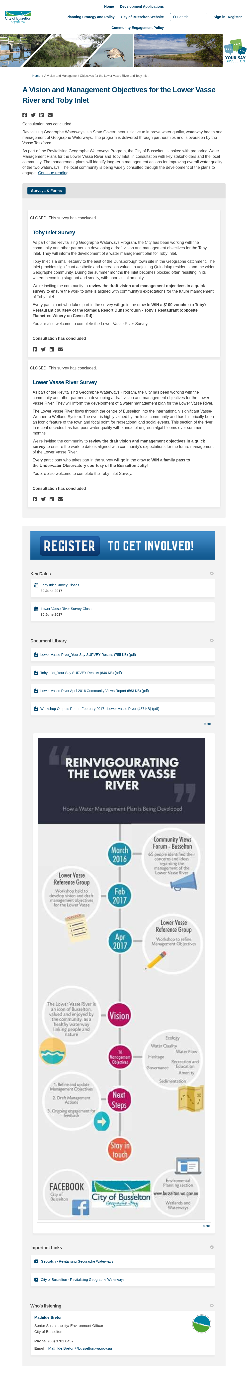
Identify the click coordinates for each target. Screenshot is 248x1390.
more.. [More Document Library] (208, 724)
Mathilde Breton (48, 1317)
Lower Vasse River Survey (65, 382)
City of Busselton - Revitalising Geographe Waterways (83, 1280)
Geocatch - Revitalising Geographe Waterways (77, 1261)
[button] (25, 115)
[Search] (188, 17)
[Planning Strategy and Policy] (90, 17)
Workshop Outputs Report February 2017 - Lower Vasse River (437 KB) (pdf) (99, 709)
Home (36, 76)
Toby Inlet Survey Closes (60, 585)
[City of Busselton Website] (142, 17)
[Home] (109, 6)
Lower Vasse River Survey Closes (67, 609)
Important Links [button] (122, 1247)
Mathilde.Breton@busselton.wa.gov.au (80, 1348)
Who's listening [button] (122, 1305)
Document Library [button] (122, 640)
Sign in (219, 17)
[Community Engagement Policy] (137, 27)
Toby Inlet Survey (54, 232)
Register (235, 17)
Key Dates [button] (122, 573)
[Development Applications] (142, 6)
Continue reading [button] (53, 173)
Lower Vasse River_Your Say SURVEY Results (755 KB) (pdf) (88, 655)
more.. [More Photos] (207, 1226)
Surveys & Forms (46, 190)
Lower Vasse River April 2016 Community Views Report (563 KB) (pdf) (94, 691)
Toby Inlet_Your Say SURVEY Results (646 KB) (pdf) (81, 673)
